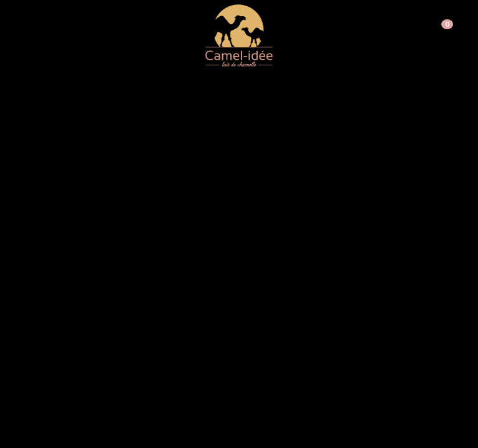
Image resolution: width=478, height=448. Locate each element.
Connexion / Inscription (326, 23)
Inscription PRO (407, 23)
